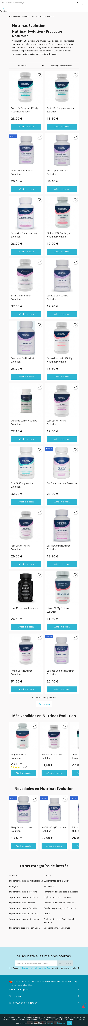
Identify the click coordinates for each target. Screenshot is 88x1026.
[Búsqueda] (41, 2)
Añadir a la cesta (26, 126)
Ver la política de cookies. (56, 1023)
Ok (69, 1023)
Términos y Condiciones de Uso (36, 968)
